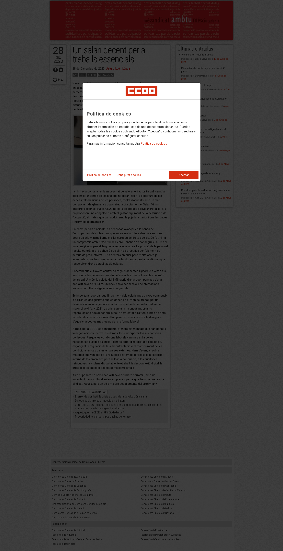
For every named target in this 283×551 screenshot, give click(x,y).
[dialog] (141, 132)
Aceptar (184, 175)
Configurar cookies (129, 175)
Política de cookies (154, 143)
